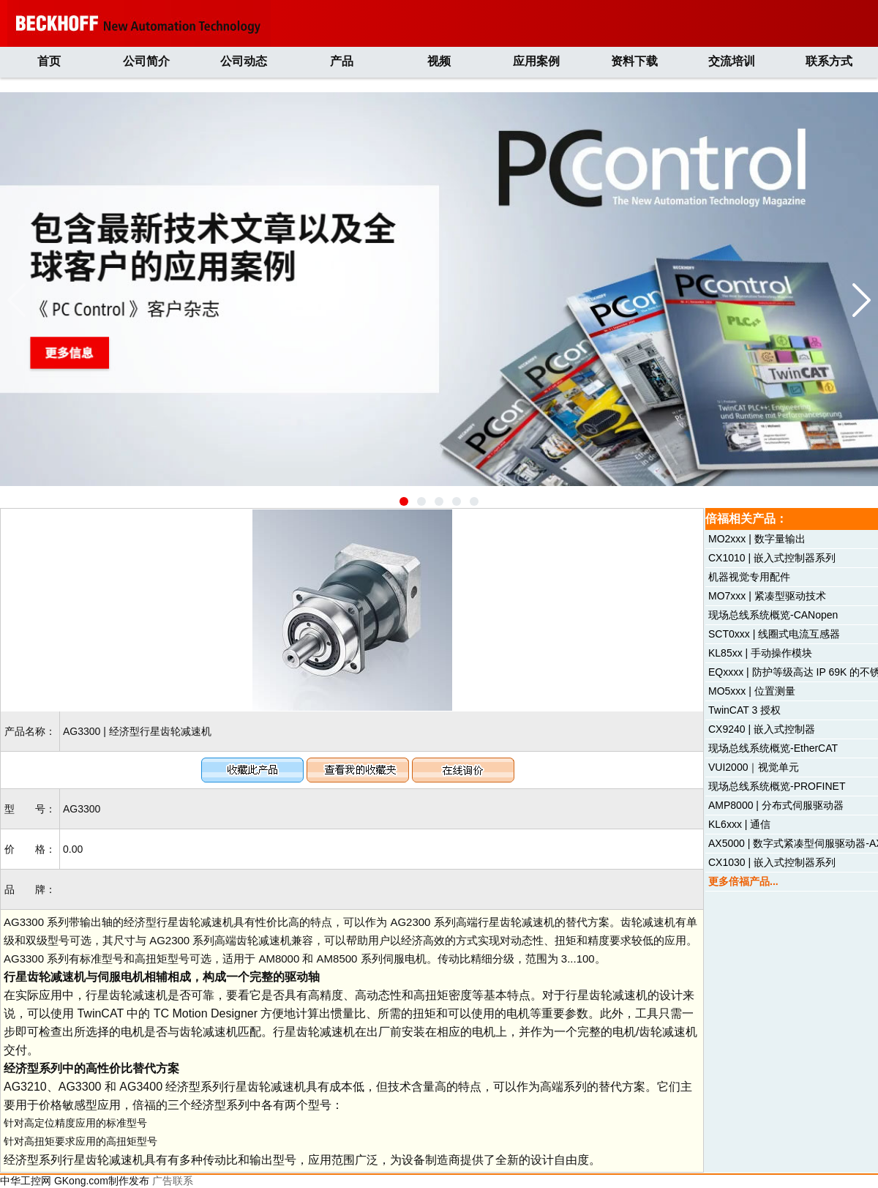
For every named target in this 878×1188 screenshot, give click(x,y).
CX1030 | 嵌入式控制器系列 (772, 862)
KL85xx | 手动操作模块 (760, 653)
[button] (403, 501)
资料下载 (634, 61)
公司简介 (146, 61)
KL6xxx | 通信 (739, 824)
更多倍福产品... (743, 881)
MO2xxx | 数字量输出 (757, 539)
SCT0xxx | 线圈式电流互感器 (774, 634)
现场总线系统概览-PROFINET (776, 786)
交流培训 (731, 61)
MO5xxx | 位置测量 (751, 691)
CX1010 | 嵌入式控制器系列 (772, 558)
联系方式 (829, 61)
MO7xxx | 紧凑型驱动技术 (767, 596)
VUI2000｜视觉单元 (753, 767)
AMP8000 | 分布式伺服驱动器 (776, 805)
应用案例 (536, 61)
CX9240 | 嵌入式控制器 (761, 729)
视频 (439, 61)
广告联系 (172, 1181)
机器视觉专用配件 (749, 577)
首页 (49, 61)
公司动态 (243, 61)
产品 (341, 61)
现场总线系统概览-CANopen (773, 615)
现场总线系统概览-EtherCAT (773, 748)
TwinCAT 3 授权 (744, 710)
